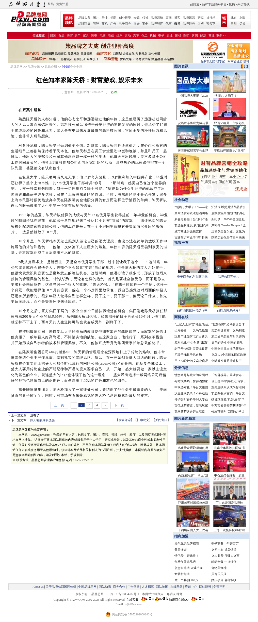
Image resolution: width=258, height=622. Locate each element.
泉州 (234, 23)
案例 (145, 23)
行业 (105, 18)
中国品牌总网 (87, 587)
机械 (153, 35)
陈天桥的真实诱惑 (42, 420)
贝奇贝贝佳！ (220, 574)
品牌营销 (157, 18)
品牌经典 (189, 23)
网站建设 (205, 587)
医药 (186, 35)
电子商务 (125, 23)
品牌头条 (84, 18)
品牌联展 (84, 23)
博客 (177, 18)
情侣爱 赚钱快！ (186, 556)
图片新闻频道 (185, 419)
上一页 (59, 405)
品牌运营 (189, 18)
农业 (170, 35)
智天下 (210, 23)
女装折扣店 (182, 574)
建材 (178, 35)
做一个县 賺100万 (186, 580)
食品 (61, 35)
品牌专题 (34, 67)
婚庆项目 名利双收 (223, 580)
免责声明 (219, 587)
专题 (137, 18)
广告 (113, 23)
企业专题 (76, 67)
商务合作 (119, 587)
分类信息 (181, 368)
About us (38, 587)
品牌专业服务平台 (214, 4)
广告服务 (133, 587)
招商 (113, 18)
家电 (94, 35)
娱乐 (119, 35)
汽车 (136, 35)
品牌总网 (16, 67)
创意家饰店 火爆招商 (188, 568)
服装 (53, 35)
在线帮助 (176, 587)
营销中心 (191, 587)
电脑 (103, 35)
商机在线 (181, 317)
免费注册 (62, 4)
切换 (242, 23)
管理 (96, 23)
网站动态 (105, 587)
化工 (144, 35)
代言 (169, 23)
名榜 (201, 23)
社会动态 (181, 200)
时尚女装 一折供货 (223, 562)
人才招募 (148, 587)
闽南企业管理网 (238, 59)
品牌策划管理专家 (212, 59)
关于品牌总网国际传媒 (61, 587)
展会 (137, 23)
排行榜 (210, 18)
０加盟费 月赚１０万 (225, 556)
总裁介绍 (51, 67)
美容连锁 (180, 549)
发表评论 (125, 420)
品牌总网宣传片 (228, 276)
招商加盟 (181, 536)
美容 (70, 35)
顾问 (169, 18)
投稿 (232, 4)
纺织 (195, 35)
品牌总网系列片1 (228, 310)
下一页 (119, 405)
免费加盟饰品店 (185, 562)
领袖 (145, 18)
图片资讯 (180, 66)
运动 (128, 35)
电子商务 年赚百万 (225, 543)
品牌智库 (157, 23)
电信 (111, 35)
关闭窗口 (161, 420)
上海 (242, 18)
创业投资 (125, 18)
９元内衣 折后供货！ (225, 549)
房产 (77, 35)
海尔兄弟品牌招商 (186, 543)
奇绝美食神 (219, 568)
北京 (234, 18)
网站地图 (162, 587)
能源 (203, 35)
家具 (86, 35)
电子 (161, 35)
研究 (201, 18)
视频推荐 (181, 243)
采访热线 (243, 4)
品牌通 (194, 4)
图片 (96, 18)
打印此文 (143, 420)
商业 (211, 35)
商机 (105, 23)
